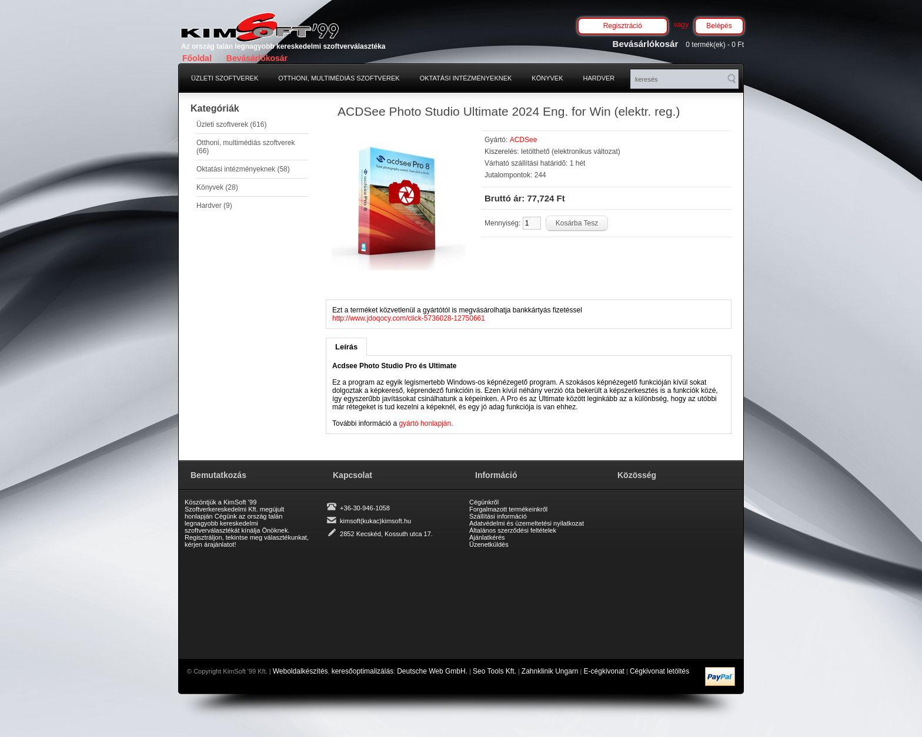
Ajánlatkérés (487, 537)
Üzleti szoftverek (224, 78)
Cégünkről (484, 502)
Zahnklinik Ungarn (550, 671)
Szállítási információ (498, 516)
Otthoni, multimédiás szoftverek (338, 78)
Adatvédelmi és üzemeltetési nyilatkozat (526, 523)
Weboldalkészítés (300, 671)
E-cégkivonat (604, 671)
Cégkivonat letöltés (659, 671)
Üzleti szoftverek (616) (231, 124)
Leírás (346, 346)
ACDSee (523, 140)
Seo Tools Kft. (494, 671)
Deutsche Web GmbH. (432, 671)
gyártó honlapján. (426, 423)
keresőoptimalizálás (362, 671)
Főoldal (197, 58)
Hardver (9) (214, 205)
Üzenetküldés (489, 544)
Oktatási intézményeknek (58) (243, 169)
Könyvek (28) (217, 187)
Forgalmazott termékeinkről (508, 509)
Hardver (599, 78)
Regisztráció (622, 26)
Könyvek (547, 78)
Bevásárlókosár (257, 58)
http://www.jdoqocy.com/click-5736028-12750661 (408, 318)
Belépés (718, 26)
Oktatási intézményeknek (466, 78)
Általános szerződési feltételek (512, 530)
